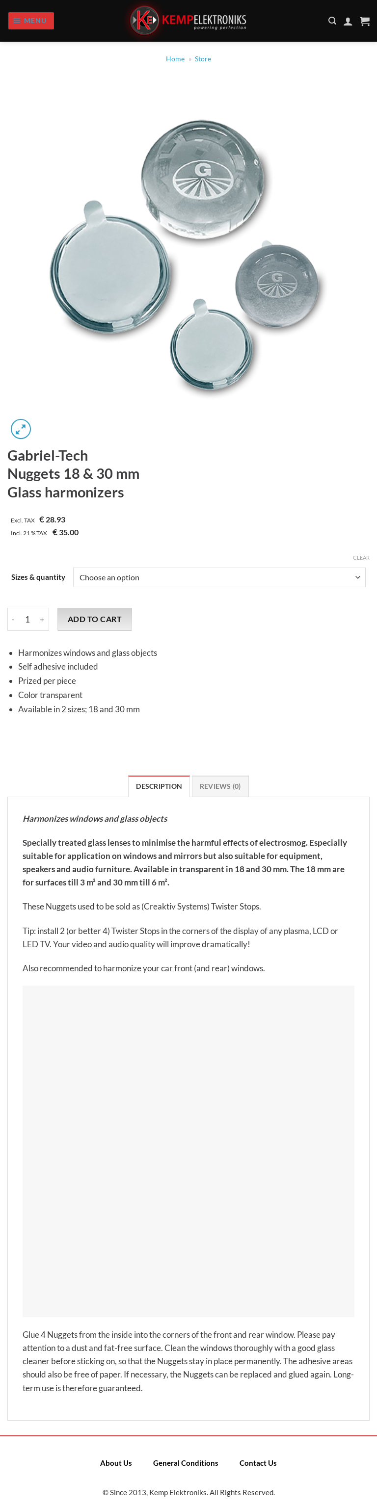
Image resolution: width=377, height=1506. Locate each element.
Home (175, 59)
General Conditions (185, 1462)
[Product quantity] (27, 619)
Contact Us (258, 1462)
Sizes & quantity (38, 577)
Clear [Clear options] (361, 557)
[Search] (332, 20)
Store (203, 59)
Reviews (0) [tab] (220, 786)
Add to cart (95, 619)
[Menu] (31, 20)
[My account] (348, 21)
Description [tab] (159, 786)
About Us (116, 1462)
